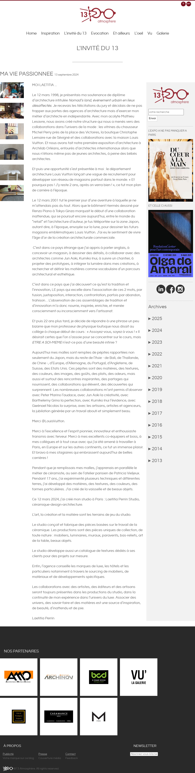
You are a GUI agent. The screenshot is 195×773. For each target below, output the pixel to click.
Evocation (100, 33)
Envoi (152, 118)
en (188, 3)
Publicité (8, 754)
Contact (70, 754)
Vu (150, 33)
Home (31, 33)
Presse (42, 754)
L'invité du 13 (75, 33)
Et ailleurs (121, 33)
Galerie (163, 33)
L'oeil (139, 33)
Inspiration (50, 33)
